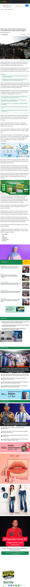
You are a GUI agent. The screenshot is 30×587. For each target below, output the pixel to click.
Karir (14, 548)
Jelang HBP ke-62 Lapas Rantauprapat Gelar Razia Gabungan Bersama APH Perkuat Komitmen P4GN (13, 100)
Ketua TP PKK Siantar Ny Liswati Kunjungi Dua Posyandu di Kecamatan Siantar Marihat (10, 267)
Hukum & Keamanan (8, 9)
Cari (27, 5)
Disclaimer (9, 548)
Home (2, 9)
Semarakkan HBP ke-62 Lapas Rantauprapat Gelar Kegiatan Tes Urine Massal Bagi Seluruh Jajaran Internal (14, 97)
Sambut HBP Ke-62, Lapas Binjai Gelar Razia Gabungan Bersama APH (14, 107)
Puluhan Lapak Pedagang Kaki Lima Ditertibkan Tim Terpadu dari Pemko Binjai (14, 111)
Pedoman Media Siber (15, 550)
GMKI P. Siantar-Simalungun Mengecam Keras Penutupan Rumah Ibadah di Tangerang (15, 423)
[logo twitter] (14, 585)
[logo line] (16, 585)
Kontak (4, 548)
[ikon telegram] (9, 585)
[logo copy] (18, 585)
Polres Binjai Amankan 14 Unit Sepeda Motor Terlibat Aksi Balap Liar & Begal (14, 104)
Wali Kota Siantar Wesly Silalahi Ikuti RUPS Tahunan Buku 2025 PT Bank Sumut (15, 436)
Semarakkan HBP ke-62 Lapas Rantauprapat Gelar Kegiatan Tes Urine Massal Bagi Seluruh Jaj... (11, 284)
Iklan (17, 548)
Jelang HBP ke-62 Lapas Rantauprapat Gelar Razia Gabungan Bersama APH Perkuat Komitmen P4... (11, 292)
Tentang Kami (23, 548)
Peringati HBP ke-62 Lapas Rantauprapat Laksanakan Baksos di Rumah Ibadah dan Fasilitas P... (9, 276)
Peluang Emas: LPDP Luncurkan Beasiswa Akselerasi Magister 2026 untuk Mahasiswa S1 (15, 432)
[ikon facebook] (11, 585)
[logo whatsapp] (21, 585)
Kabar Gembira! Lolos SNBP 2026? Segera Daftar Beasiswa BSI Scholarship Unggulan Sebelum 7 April (15, 439)
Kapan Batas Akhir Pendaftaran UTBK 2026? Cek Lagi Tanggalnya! (13, 428)
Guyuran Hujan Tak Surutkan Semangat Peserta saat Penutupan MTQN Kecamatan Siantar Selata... (10, 300)
